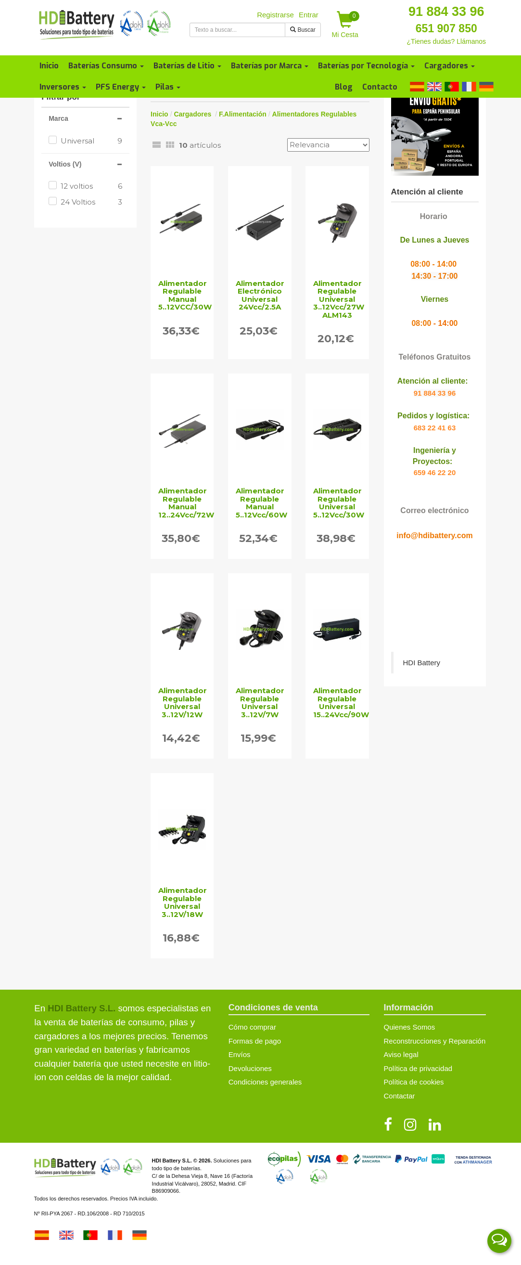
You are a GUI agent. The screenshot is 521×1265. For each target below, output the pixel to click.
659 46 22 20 (435, 472)
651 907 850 (446, 28)
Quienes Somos (409, 1027)
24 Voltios (91, 202)
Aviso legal (401, 1054)
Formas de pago (255, 1041)
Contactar (399, 1096)
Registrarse (275, 15)
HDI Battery (422, 662)
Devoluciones (250, 1068)
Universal (91, 141)
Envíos (240, 1054)
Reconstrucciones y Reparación (435, 1041)
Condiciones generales (265, 1082)
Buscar (303, 29)
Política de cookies (414, 1082)
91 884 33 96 (446, 11)
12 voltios (91, 186)
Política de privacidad (418, 1068)
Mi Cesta (346, 25)
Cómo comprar (252, 1027)
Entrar (308, 15)
